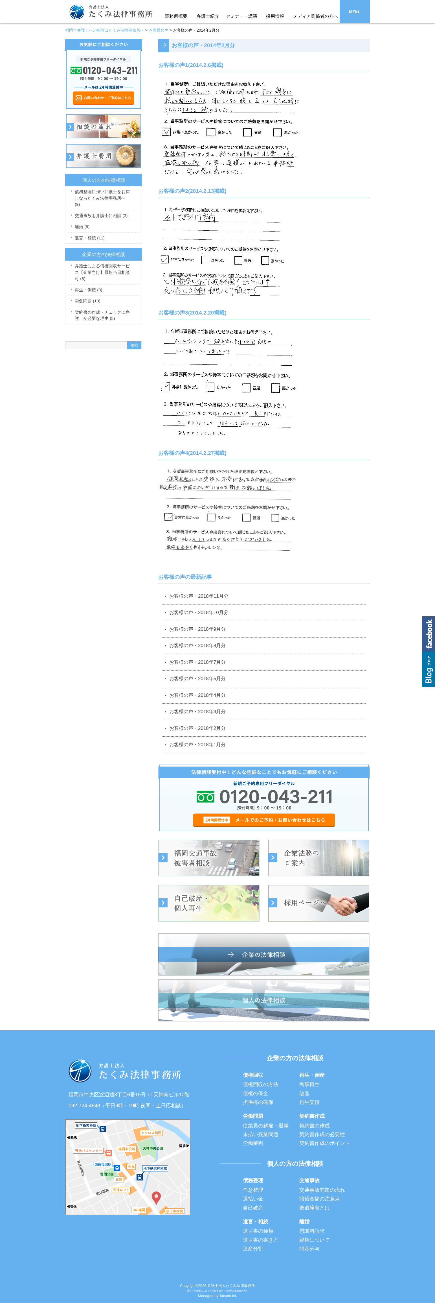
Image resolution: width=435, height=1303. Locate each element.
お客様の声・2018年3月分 (197, 711)
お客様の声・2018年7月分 (197, 662)
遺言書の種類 (258, 1231)
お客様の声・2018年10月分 (199, 612)
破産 (304, 1093)
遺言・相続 (90, 237)
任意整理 (253, 1190)
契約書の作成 (314, 1126)
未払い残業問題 (260, 1134)
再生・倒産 (88, 289)
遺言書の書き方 (260, 1240)
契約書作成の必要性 (322, 1134)
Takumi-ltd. (228, 1296)
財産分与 (309, 1249)
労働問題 (87, 300)
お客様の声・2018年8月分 (197, 645)
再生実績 (309, 1102)
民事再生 (309, 1084)
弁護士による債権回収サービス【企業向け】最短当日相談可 (102, 272)
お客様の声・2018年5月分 (197, 678)
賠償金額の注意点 (319, 1199)
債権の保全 (255, 1093)
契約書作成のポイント (324, 1143)
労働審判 (253, 1143)
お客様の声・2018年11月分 (199, 596)
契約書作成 (312, 1116)
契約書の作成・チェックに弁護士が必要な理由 (102, 315)
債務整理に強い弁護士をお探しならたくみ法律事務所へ (102, 198)
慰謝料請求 (312, 1231)
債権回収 (253, 1075)
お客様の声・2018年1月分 (197, 744)
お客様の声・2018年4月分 (197, 695)
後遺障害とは (314, 1208)
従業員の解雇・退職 (266, 1126)
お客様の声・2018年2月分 (197, 728)
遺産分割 (253, 1249)
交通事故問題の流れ (322, 1190)
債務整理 (253, 1180)
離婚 (82, 226)
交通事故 (309, 1180)
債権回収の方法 (260, 1084)
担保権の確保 (258, 1102)
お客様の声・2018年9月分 (197, 629)
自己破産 (253, 1208)
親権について (314, 1240)
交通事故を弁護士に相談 (101, 215)
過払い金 (253, 1199)
